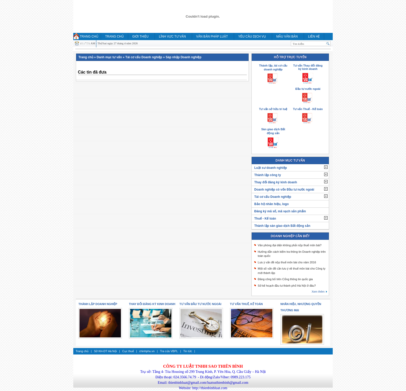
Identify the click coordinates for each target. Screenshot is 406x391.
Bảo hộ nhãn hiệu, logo (271, 204)
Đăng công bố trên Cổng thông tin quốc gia (285, 279)
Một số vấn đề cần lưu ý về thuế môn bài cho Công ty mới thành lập (291, 270)
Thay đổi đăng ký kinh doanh (275, 182)
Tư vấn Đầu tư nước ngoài (200, 304)
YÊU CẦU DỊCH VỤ (252, 36)
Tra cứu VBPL (169, 351)
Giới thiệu (140, 36)
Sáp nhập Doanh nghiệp (183, 57)
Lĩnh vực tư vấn (172, 36)
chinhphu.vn (147, 351)
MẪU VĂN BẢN (287, 36)
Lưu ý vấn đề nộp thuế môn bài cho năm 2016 (287, 262)
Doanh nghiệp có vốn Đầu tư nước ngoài (284, 189)
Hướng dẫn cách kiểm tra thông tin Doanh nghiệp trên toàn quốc (292, 254)
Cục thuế (128, 351)
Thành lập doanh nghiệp (97, 304)
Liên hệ (314, 36)
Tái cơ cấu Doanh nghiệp (143, 57)
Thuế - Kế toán (265, 218)
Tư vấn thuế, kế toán (246, 304)
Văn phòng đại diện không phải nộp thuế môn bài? (289, 245)
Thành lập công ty (267, 175)
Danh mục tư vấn (109, 57)
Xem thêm (317, 291)
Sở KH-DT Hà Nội (105, 351)
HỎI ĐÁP (83, 44)
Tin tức (187, 351)
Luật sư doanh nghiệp (270, 168)
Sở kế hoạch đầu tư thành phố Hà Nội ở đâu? (287, 285)
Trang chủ (89, 36)
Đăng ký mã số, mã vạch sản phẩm (280, 211)
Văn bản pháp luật (212, 36)
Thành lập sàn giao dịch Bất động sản (282, 226)
